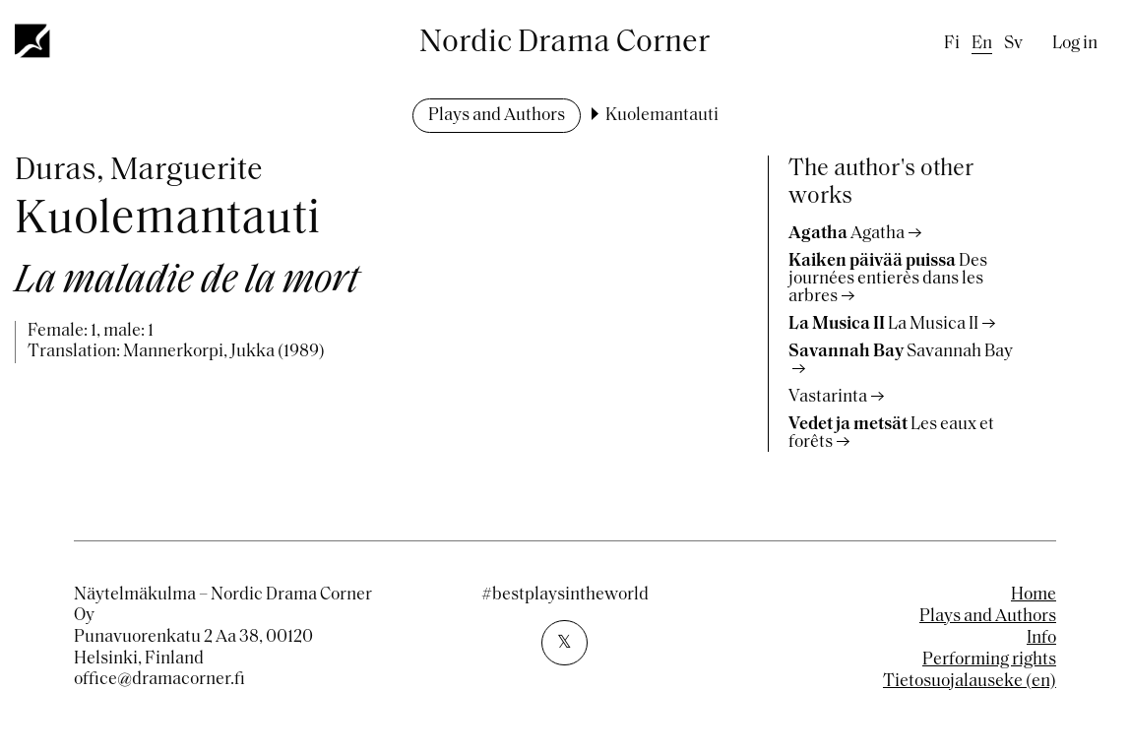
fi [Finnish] (952, 43)
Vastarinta (827, 397)
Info (1041, 638)
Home (1033, 595)
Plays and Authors (496, 115)
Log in (1075, 43)
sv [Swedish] (1013, 43)
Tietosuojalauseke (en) (969, 681)
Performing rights (989, 660)
